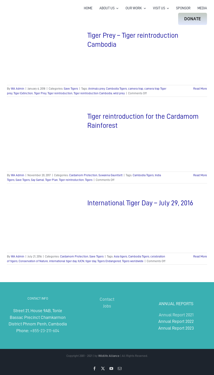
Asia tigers (120, 256)
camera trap (135, 88)
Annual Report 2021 (176, 315)
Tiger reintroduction (60, 93)
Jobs (107, 306)
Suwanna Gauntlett (110, 175)
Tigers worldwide (132, 261)
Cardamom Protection (83, 175)
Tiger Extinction (23, 93)
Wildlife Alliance (108, 355)
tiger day (90, 261)
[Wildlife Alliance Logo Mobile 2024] (21, 10)
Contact (107, 299)
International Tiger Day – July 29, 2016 (140, 202)
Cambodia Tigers (116, 88)
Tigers (88, 179)
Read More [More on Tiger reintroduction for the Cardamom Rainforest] (200, 175)
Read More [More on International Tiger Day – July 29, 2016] (200, 256)
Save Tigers (71, 88)
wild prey (119, 93)
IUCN (81, 261)
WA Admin (17, 88)
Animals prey (96, 88)
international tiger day (63, 261)
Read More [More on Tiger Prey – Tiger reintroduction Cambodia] (200, 88)
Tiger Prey (40, 93)
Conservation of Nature (33, 261)
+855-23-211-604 (44, 330)
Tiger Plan (51, 179)
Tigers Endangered (109, 261)
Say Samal (37, 179)
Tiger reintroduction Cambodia (93, 93)
